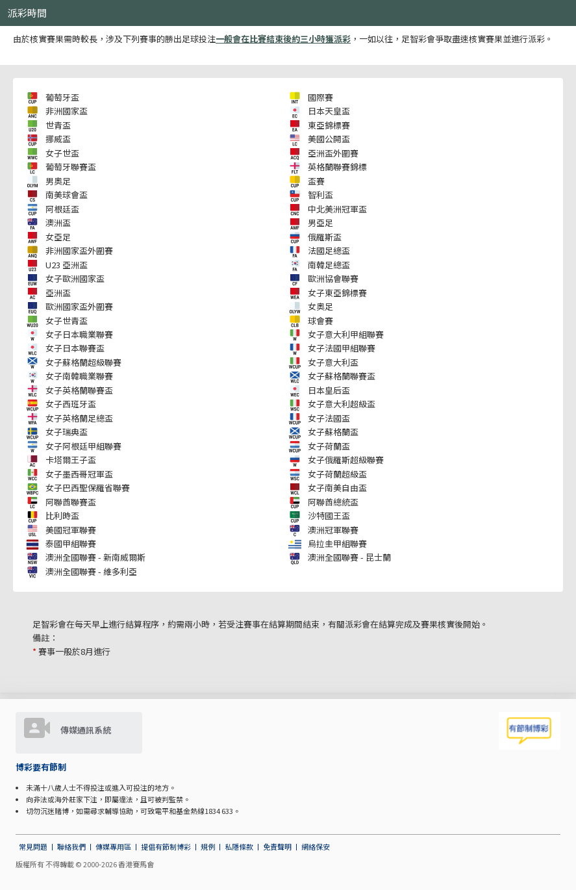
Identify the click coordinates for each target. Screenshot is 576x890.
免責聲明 (277, 846)
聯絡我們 (71, 846)
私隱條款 (239, 846)
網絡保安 (315, 846)
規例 (208, 846)
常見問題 (33, 846)
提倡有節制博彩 (166, 846)
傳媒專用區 (113, 846)
